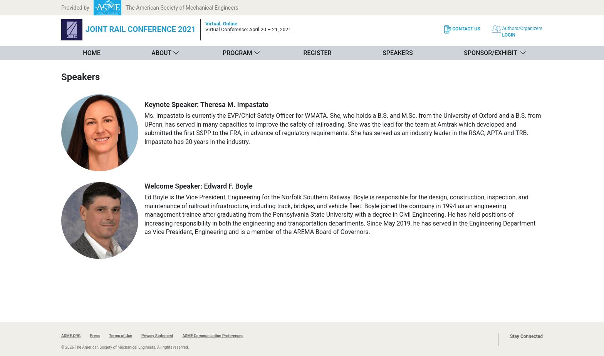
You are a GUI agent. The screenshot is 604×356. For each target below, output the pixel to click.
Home (91, 53)
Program (237, 53)
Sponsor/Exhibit (490, 53)
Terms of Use (120, 336)
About (161, 53)
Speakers (398, 53)
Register (317, 53)
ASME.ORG (71, 336)
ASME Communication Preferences (212, 336)
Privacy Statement (157, 336)
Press (95, 336)
